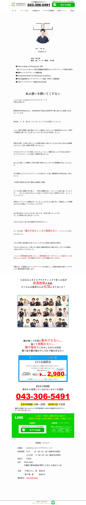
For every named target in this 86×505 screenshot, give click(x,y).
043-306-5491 (38, 5)
